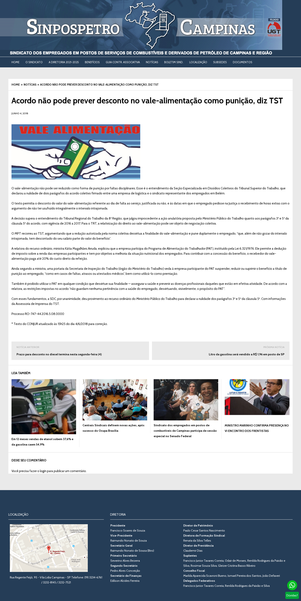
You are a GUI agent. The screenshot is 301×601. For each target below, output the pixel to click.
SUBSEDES (220, 62)
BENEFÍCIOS (92, 62)
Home (15, 62)
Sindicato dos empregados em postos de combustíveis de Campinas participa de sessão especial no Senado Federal (185, 430)
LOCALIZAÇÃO (198, 62)
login (43, 471)
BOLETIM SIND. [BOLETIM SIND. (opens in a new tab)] (173, 62)
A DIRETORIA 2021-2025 (64, 62)
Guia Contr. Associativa (123, 62)
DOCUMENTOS (242, 62)
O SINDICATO (34, 62)
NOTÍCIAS (152, 62)
